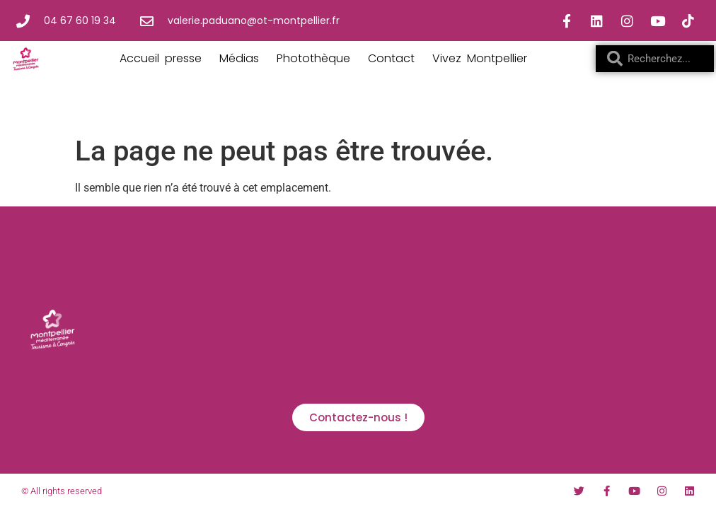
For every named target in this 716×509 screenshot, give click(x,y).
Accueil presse (161, 58)
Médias (239, 58)
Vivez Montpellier (479, 58)
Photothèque (313, 58)
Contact (391, 58)
